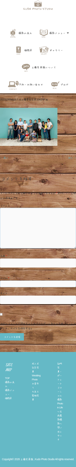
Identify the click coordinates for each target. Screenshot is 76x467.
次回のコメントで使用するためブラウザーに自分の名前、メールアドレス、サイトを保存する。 (38, 326)
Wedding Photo (36, 377)
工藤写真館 (38, 20)
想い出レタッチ (59, 433)
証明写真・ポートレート (59, 373)
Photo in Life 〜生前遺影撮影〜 (60, 413)
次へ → (72, 157)
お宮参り (35, 385)
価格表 (8, 398)
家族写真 (35, 397)
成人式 (35, 363)
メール (4, 278)
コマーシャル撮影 (59, 393)
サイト (4, 293)
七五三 (35, 391)
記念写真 (35, 369)
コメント (5, 205)
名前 (3, 255)
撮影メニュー (9, 392)
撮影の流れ (9, 384)
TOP (7, 378)
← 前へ (4, 157)
